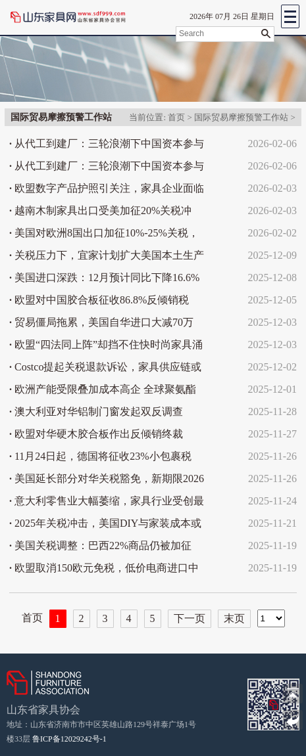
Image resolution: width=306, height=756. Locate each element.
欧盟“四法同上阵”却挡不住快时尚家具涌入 (106, 347)
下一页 (189, 618)
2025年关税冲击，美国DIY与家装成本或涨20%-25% (105, 526)
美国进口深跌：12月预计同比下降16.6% (104, 277)
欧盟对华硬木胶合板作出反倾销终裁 (96, 433)
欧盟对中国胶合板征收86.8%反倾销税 (99, 299)
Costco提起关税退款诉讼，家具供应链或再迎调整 (105, 369)
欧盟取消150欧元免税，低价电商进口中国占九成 (104, 570)
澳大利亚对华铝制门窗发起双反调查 (96, 411)
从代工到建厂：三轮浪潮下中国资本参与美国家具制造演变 (106, 146)
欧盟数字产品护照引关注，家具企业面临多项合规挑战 (106, 191)
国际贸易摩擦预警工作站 (241, 117)
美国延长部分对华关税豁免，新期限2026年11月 (106, 481)
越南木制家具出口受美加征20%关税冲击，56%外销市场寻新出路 (100, 213)
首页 (176, 117)
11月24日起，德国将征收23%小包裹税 (100, 456)
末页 (234, 618)
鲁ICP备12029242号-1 (69, 739)
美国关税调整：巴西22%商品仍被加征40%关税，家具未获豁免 (100, 548)
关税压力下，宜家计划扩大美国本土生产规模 (106, 258)
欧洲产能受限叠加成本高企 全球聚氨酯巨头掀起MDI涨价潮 (102, 392)
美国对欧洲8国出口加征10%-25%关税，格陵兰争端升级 (104, 235)
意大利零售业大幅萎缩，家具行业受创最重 (106, 503)
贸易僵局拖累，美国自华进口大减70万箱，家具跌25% (101, 325)
